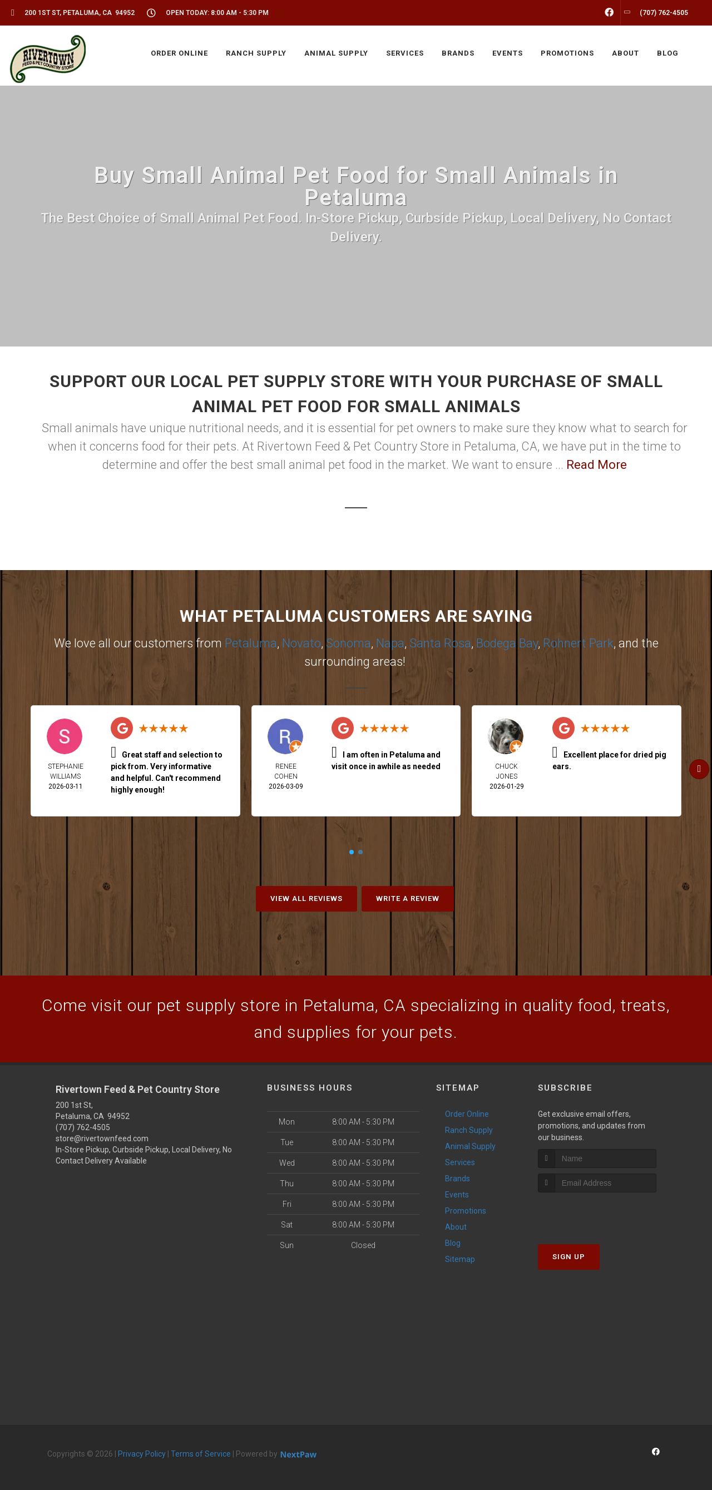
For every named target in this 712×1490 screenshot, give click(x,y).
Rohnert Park (578, 643)
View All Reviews (306, 898)
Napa (390, 643)
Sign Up (568, 1257)
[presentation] (597, 1213)
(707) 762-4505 (83, 1127)
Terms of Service (201, 1453)
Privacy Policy (142, 1453)
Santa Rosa (440, 643)
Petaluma (251, 643)
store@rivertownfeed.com (102, 1138)
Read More (596, 465)
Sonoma (348, 643)
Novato (301, 643)
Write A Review (407, 898)
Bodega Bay (507, 643)
